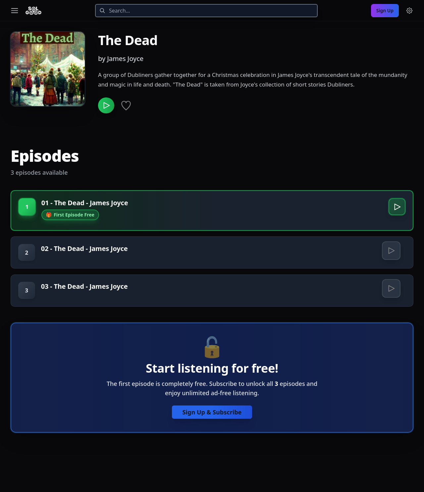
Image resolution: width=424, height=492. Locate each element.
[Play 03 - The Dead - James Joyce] (390, 298)
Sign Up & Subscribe (212, 423)
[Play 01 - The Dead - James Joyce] (395, 211)
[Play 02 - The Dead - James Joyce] (390, 256)
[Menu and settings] (409, 10)
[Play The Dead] (107, 106)
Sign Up (385, 10)
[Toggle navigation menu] (14, 10)
